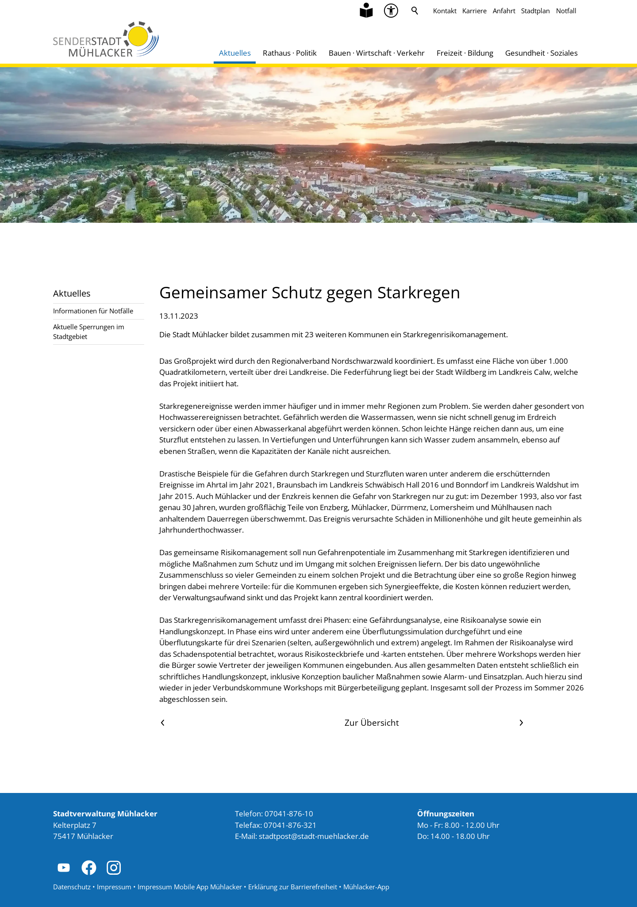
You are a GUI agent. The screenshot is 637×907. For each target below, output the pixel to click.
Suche (415, 11)
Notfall (566, 10)
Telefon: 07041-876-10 (274, 813)
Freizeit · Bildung (465, 53)
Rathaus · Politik (290, 53)
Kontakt (445, 10)
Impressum (114, 886)
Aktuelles (235, 53)
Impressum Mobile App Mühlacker (190, 886)
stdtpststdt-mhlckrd (314, 836)
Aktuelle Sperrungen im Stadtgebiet (88, 331)
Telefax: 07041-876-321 (276, 825)
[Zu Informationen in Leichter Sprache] (366, 10)
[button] (63, 867)
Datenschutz (72, 886)
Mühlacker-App (366, 886)
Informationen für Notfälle (93, 310)
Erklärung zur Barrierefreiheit (292, 886)
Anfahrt (504, 10)
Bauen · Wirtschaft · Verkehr (377, 53)
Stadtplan (535, 10)
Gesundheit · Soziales (541, 53)
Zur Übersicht (372, 722)
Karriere (474, 10)
